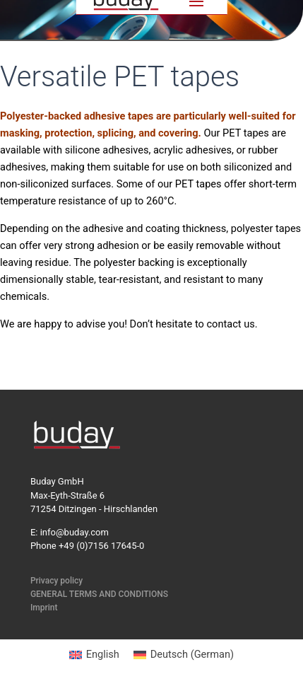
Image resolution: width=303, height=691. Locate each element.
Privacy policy (56, 581)
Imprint (44, 607)
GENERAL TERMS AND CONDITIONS (99, 594)
